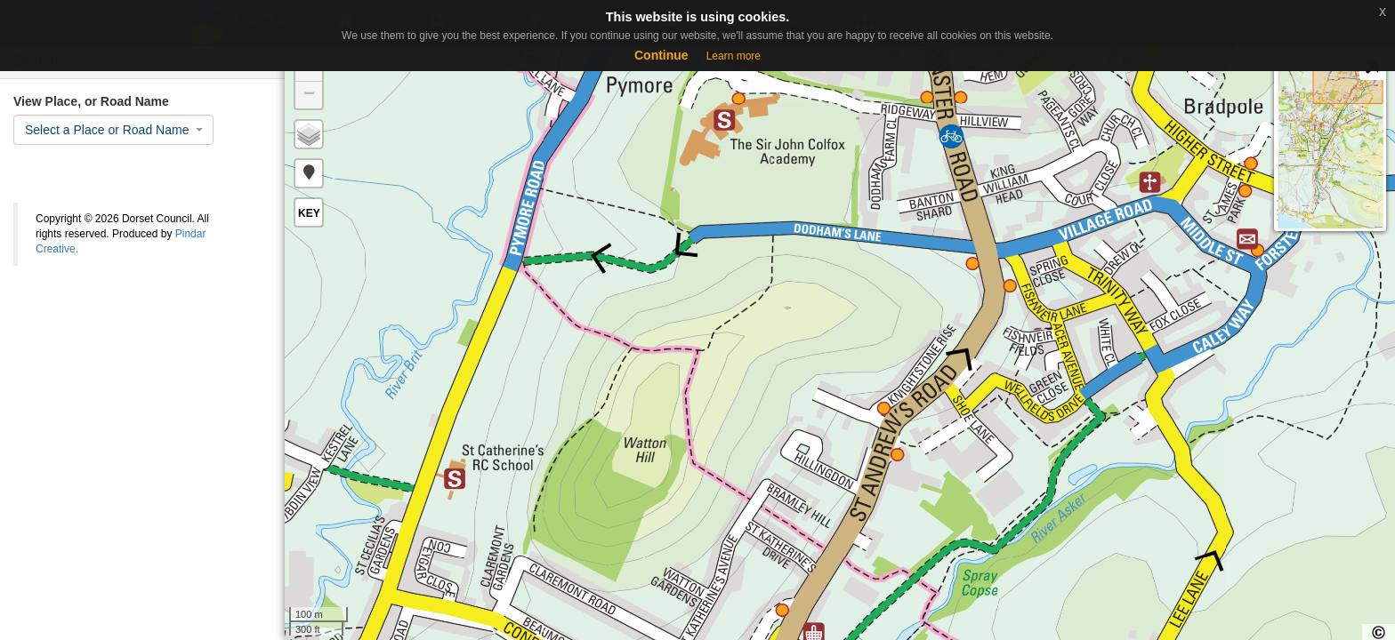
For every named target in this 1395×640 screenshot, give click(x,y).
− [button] (309, 95)
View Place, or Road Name (91, 101)
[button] (308, 173)
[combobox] (113, 130)
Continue (661, 55)
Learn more (733, 56)
